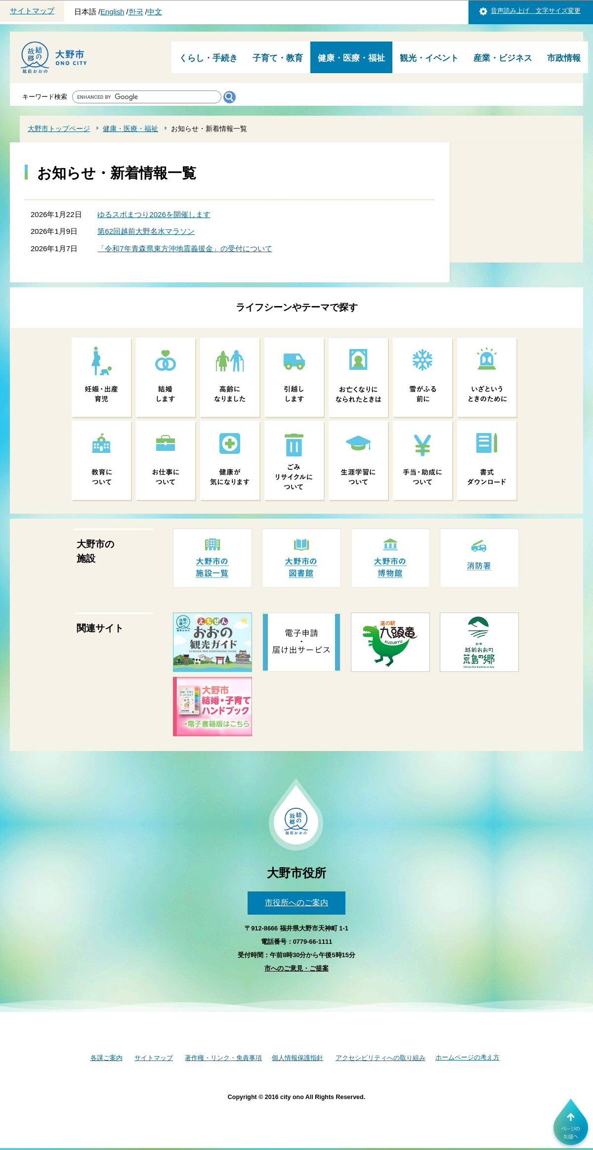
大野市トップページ (59, 129)
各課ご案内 (106, 1058)
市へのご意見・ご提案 (296, 968)
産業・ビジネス (502, 58)
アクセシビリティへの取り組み (380, 1058)
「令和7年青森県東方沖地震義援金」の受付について (184, 248)
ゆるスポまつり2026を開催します (153, 214)
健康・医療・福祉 (351, 58)
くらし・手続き (208, 58)
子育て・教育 (278, 58)
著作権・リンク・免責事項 (223, 1058)
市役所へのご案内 (296, 902)
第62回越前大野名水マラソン (146, 231)
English (112, 12)
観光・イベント (429, 58)
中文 (154, 12)
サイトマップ (32, 11)
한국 (135, 12)
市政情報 (564, 58)
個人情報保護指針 (297, 1058)
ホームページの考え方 (467, 1057)
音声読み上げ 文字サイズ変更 (536, 10)
